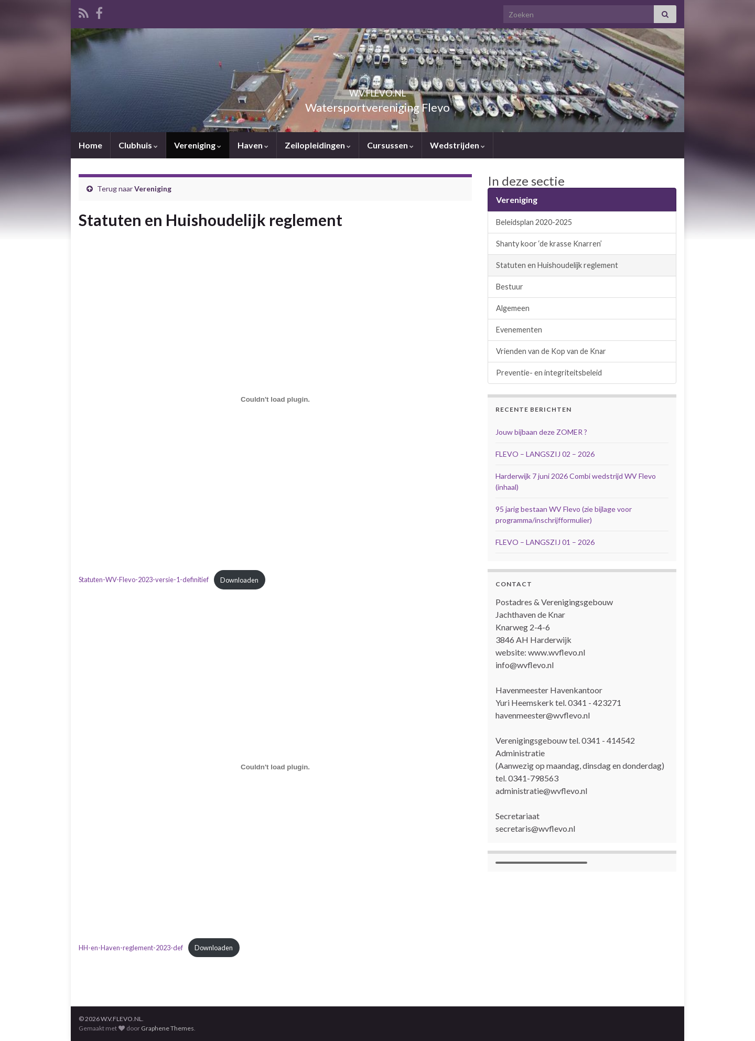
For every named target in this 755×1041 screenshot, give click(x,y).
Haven (253, 145)
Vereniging (197, 145)
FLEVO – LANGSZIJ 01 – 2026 (545, 542)
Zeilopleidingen (318, 145)
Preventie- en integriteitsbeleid (549, 372)
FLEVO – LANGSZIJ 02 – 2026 (545, 453)
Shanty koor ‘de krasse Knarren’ (549, 243)
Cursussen (390, 145)
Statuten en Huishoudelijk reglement (557, 265)
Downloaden (239, 580)
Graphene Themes (167, 1028)
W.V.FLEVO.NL (377, 90)
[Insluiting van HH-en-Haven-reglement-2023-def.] (275, 766)
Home (90, 145)
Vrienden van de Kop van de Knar (551, 351)
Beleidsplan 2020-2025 (534, 222)
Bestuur (509, 286)
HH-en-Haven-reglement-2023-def (131, 947)
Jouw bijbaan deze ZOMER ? (541, 431)
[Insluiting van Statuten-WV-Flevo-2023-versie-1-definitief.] (275, 399)
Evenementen (519, 329)
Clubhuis (138, 145)
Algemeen (513, 308)
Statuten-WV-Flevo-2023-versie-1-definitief (144, 580)
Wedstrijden (457, 145)
